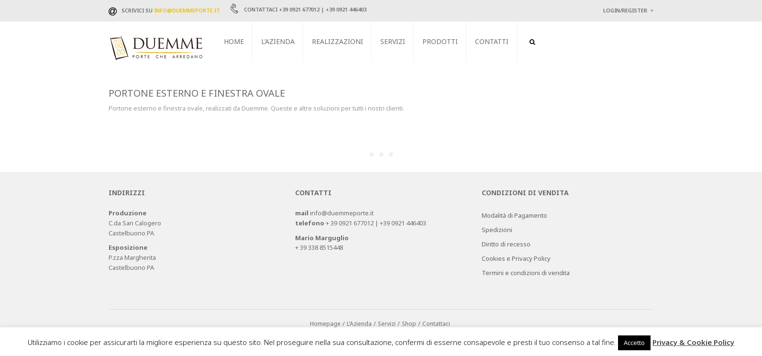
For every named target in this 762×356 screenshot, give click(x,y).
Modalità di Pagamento (514, 215)
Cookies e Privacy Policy (516, 258)
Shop (409, 324)
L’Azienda (278, 41)
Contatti (491, 41)
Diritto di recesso (506, 244)
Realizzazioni (337, 41)
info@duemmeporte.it (187, 10)
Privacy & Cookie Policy (693, 342)
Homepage (325, 324)
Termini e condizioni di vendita (526, 272)
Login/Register (625, 10)
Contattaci (436, 324)
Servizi (392, 41)
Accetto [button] (634, 342)
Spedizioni (497, 229)
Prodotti (440, 41)
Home (234, 41)
